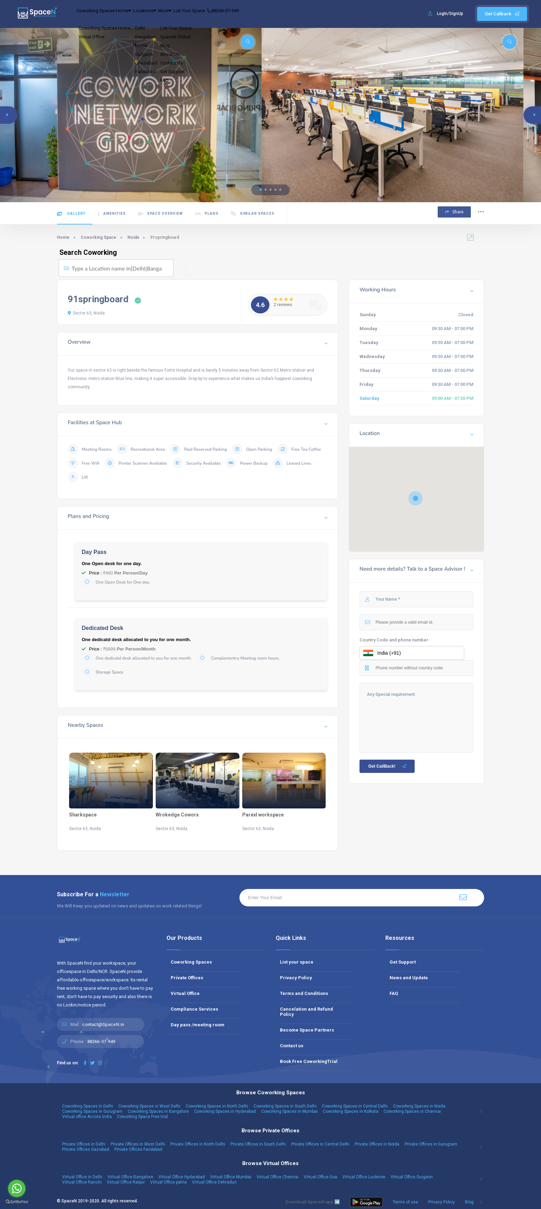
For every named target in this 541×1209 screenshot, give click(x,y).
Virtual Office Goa (320, 1176)
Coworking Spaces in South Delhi (285, 1106)
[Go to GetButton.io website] (17, 1202)
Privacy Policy (296, 977)
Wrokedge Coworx (177, 815)
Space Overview (160, 214)
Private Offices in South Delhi (258, 1144)
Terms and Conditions (304, 993)
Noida (133, 237)
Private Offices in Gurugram (431, 1144)
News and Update (409, 977)
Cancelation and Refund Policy (306, 1011)
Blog (469, 1202)
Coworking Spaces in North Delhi (217, 1106)
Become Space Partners (307, 1030)
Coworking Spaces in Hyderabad (225, 1111)
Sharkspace (83, 815)
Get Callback (502, 13)
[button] (261, 190)
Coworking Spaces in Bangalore (158, 1111)
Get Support (403, 962)
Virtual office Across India (87, 1116)
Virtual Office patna (168, 1182)
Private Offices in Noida (377, 1144)
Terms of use (405, 1202)
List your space (296, 962)
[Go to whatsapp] (16, 1188)
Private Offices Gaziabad (85, 1149)
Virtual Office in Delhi (82, 1176)
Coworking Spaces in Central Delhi (355, 1106)
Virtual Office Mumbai (230, 1176)
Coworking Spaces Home (110, 14)
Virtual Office (185, 993)
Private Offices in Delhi (83, 1144)
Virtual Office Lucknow (363, 1176)
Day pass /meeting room (197, 1024)
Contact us (291, 1045)
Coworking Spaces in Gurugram (92, 1111)
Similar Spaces (252, 214)
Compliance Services (194, 1009)
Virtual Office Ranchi (82, 1182)
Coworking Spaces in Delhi (87, 1106)
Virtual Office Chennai (277, 1176)
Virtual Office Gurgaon (412, 1176)
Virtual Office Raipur (126, 1182)
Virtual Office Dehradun (214, 1182)
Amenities (112, 214)
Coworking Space (98, 237)
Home (63, 237)
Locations (162, 14)
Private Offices (187, 977)
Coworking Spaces (191, 962)
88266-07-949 (271, 14)
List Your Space (228, 14)
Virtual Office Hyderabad (181, 1176)
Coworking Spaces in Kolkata (350, 1111)
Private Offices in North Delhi (197, 1144)
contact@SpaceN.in (103, 1024)
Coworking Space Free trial (142, 1116)
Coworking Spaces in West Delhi (149, 1106)
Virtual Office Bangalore (130, 1176)
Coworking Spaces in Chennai (412, 1111)
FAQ (394, 993)
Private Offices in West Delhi (138, 1144)
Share (454, 212)
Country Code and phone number (394, 639)
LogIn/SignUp (450, 13)
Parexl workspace (263, 815)
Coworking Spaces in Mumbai (289, 1111)
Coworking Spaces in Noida (419, 1106)
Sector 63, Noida (86, 313)
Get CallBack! (388, 766)
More (193, 14)
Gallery (71, 214)
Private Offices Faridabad (138, 1149)
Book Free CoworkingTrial (309, 1061)
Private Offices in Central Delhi (320, 1144)
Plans (206, 214)
